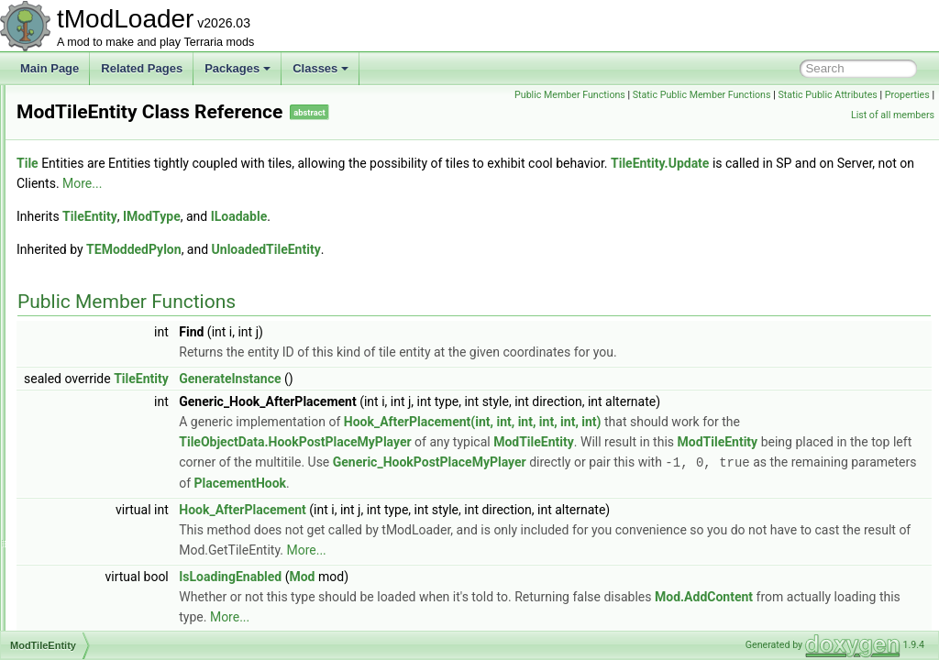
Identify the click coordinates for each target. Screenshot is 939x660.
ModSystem (89, 306)
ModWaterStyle (98, 528)
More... (618, 183)
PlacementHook (538, 502)
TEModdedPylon (363, 249)
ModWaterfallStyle (105, 507)
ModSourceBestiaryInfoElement (138, 265)
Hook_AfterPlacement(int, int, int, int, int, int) (702, 421)
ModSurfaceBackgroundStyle (132, 286)
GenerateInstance (459, 378)
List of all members (892, 115)
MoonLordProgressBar (116, 628)
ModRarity (86, 104)
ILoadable (468, 216)
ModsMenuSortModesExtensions (141, 245)
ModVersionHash (102, 467)
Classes (320, 68)
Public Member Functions (728, 95)
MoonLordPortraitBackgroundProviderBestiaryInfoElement (202, 608)
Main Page (49, 68)
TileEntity (319, 216)
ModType (83, 407)
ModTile (80, 346)
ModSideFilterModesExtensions (138, 225)
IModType (381, 216)
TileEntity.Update (295, 183)
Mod (531, 595)
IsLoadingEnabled (459, 595)
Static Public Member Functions (860, 95)
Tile (257, 163)
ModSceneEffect (101, 165)
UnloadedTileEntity (495, 249)
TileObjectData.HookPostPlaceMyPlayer (596, 441)
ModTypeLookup (101, 427)
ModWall (82, 487)
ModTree (83, 386)
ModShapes (90, 185)
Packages (237, 68)
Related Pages (141, 68)
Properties (821, 115)
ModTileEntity (94, 366)
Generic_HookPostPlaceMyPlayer (505, 482)
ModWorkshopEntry (109, 548)
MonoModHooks (100, 568)
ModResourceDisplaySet (121, 124)
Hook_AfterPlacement (472, 529)
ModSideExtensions (109, 205)
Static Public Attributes (741, 115)
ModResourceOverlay (114, 144)
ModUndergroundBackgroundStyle (145, 447)
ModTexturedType (104, 326)
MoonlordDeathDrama (115, 588)
